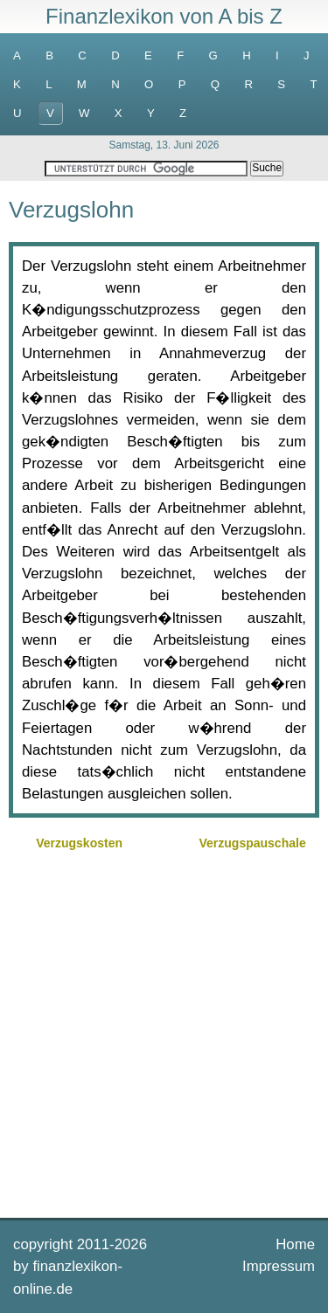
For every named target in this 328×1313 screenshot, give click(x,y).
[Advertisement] (164, 1032)
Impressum (278, 1266)
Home (295, 1244)
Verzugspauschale (252, 843)
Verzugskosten (79, 843)
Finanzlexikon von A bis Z (164, 16)
